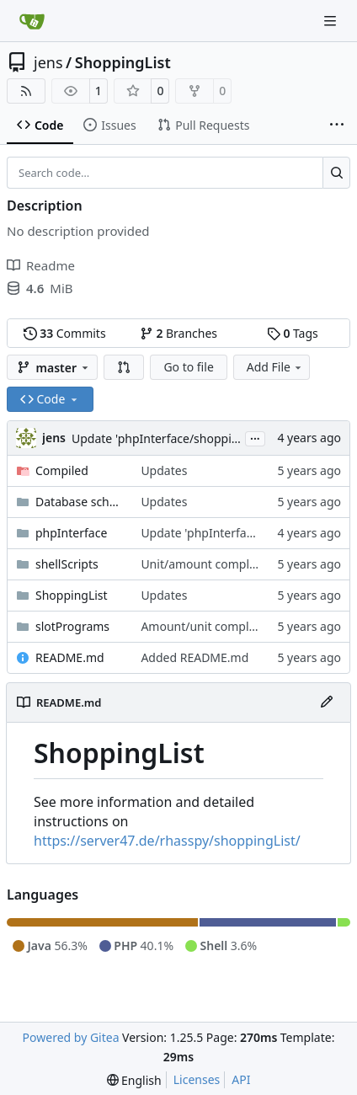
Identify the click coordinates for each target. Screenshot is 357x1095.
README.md (69, 657)
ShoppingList (123, 62)
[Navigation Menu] (332, 21)
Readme (41, 265)
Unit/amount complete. (205, 564)
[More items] (336, 125)
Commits (65, 333)
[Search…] (336, 173)
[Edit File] (326, 702)
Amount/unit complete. (205, 626)
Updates (164, 470)
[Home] (32, 21)
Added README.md (194, 657)
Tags (292, 333)
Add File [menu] (275, 367)
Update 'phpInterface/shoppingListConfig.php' (200, 438)
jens (48, 62)
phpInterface (71, 533)
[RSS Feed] (26, 91)
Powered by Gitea (71, 1037)
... (255, 437)
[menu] (134, 1080)
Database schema (79, 502)
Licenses (197, 1079)
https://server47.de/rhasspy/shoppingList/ (167, 840)
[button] (124, 367)
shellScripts (67, 564)
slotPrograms (72, 626)
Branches (178, 333)
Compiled (61, 470)
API (241, 1079)
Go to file (188, 367)
